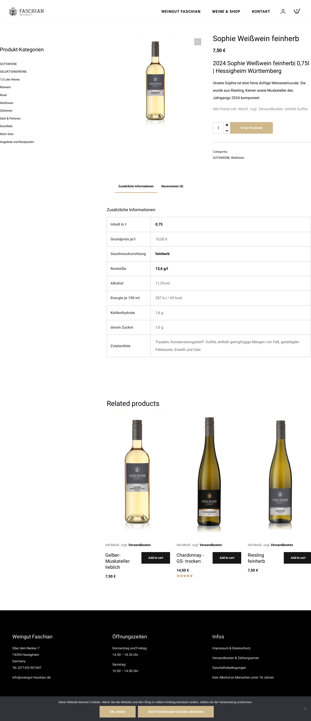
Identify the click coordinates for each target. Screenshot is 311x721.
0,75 (159, 224)
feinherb (162, 254)
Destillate (6, 126)
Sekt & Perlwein (10, 118)
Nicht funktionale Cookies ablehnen (175, 712)
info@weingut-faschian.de (31, 677)
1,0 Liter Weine (10, 79)
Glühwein (6, 110)
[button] (197, 41)
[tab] (136, 186)
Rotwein (5, 87)
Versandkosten (139, 545)
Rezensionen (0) (172, 186)
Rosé (3, 95)
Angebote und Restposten (17, 142)
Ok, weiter (117, 712)
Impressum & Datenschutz (231, 648)
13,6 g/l (161, 268)
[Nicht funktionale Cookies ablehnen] (305, 708)
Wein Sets (6, 134)
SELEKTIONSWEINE (13, 71)
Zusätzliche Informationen (136, 186)
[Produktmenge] (221, 128)
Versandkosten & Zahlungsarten (235, 658)
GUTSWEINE (221, 157)
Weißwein (237, 157)
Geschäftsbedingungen (229, 667)
